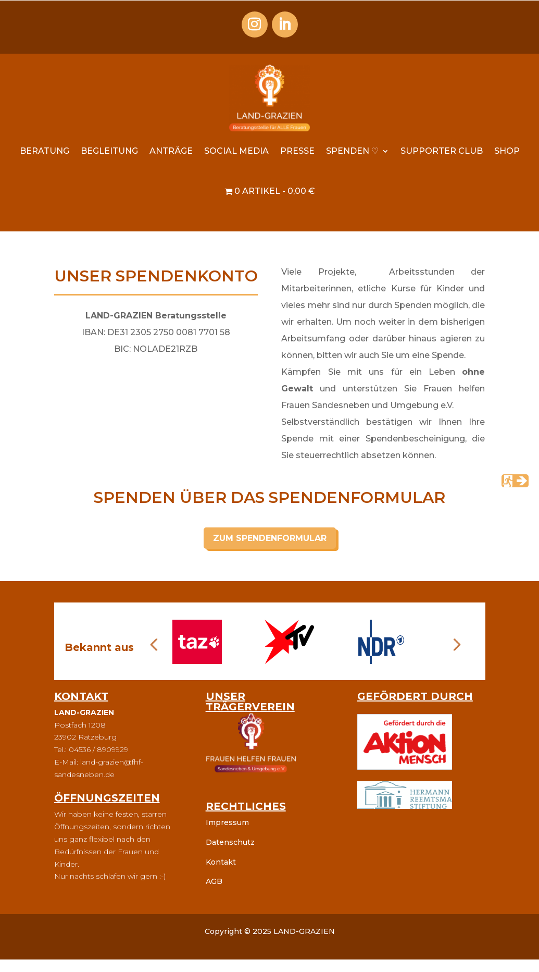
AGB (214, 881)
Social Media (236, 151)
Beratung (44, 151)
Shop (507, 151)
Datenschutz (230, 842)
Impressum (227, 822)
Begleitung (109, 151)
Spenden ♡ (352, 151)
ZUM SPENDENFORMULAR (270, 538)
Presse (297, 151)
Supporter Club (441, 151)
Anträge (171, 151)
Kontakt (221, 862)
